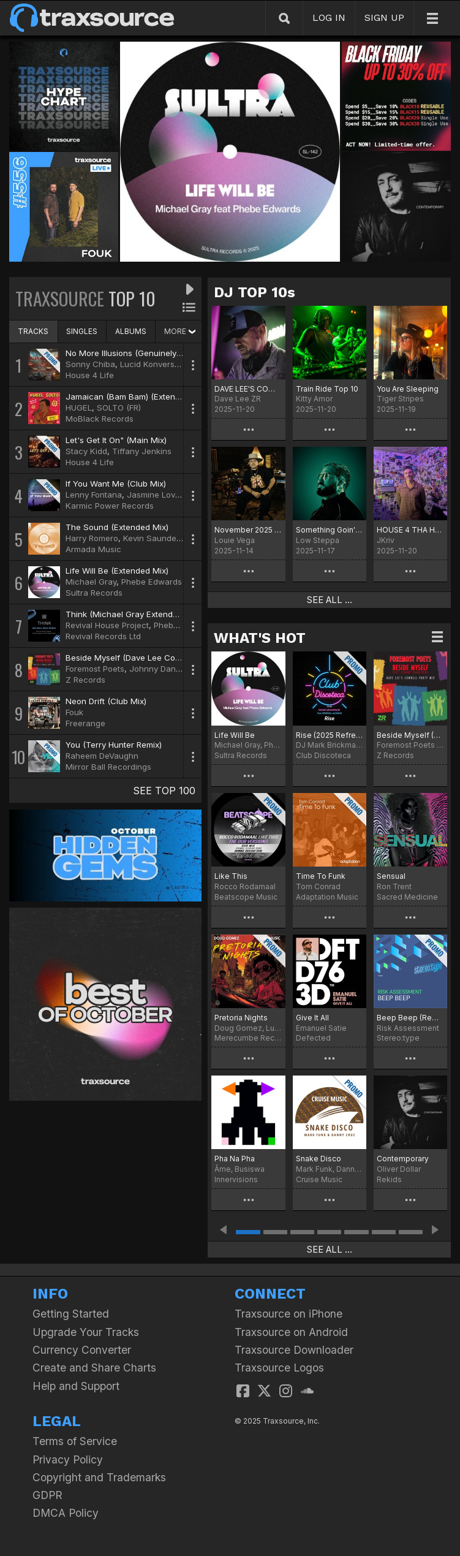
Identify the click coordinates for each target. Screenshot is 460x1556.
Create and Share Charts (94, 1367)
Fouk (74, 712)
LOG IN (328, 17)
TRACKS (33, 331)
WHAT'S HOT (260, 638)
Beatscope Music (245, 896)
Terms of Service (74, 1441)
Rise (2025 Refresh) (329, 735)
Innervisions (236, 1179)
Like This (230, 876)
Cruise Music (319, 1179)
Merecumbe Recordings (248, 1037)
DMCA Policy (65, 1512)
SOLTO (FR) (119, 407)
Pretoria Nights (241, 1017)
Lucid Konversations (159, 364)
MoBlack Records (100, 418)
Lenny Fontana (94, 494)
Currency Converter (81, 1349)
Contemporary (403, 1158)
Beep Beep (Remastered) (410, 1017)
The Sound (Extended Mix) (117, 527)
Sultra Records (94, 593)
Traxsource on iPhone (288, 1313)
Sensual (391, 876)
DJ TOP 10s (254, 292)
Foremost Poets (95, 669)
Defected (313, 1037)
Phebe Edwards (151, 581)
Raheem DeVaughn (102, 756)
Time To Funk (320, 876)
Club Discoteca (323, 755)
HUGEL (79, 407)
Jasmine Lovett (156, 494)
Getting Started (70, 1313)
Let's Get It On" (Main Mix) (116, 440)
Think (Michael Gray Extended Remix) (138, 614)
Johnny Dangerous (166, 669)
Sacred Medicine (407, 896)
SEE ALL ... (329, 599)
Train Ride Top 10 (327, 388)
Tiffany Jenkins (142, 451)
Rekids (389, 1179)
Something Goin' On (329, 529)
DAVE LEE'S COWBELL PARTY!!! (248, 388)
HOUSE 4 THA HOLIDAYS (410, 529)
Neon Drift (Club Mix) (106, 701)
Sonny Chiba (90, 364)
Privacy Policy (67, 1459)
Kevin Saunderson (158, 538)
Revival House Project (107, 625)
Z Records (85, 680)
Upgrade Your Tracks (85, 1332)
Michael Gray (91, 581)
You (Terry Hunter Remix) (114, 745)
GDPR (47, 1495)
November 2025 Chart (248, 529)
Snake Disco (318, 1158)
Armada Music (93, 549)
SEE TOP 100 (164, 790)
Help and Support (75, 1386)
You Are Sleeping (408, 388)
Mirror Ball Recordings (108, 767)
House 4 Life (90, 375)
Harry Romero (92, 538)
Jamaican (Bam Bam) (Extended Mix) (137, 396)
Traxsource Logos (279, 1367)
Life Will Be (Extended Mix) (117, 570)
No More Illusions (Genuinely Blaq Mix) (140, 353)
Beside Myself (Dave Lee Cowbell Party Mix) (151, 657)
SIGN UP (384, 17)
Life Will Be (234, 735)
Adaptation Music (327, 896)
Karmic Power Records (110, 505)
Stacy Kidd (86, 451)
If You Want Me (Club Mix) (116, 483)
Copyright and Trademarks (99, 1477)
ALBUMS (130, 331)
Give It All (312, 1017)
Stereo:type (398, 1037)
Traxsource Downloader (294, 1349)
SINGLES (81, 331)
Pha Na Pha (234, 1158)
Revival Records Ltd (103, 636)
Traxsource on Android (291, 1332)
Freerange (85, 723)
